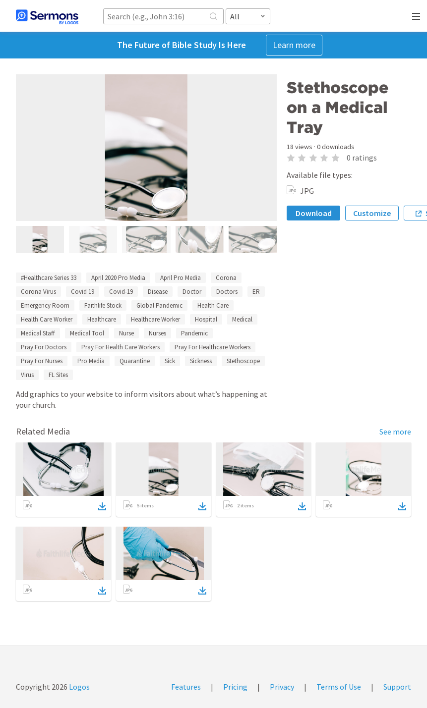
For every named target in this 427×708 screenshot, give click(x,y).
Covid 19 (82, 291)
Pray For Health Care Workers (120, 347)
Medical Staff (38, 333)
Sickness (201, 361)
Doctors (227, 291)
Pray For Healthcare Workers (212, 347)
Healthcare (101, 319)
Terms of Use (338, 687)
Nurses (157, 333)
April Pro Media (180, 277)
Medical (242, 319)
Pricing (235, 687)
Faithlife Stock (103, 305)
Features (186, 687)
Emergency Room (45, 305)
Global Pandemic (159, 305)
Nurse (126, 333)
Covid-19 (121, 291)
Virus (27, 375)
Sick (170, 361)
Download (314, 213)
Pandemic (194, 333)
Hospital (206, 319)
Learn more (294, 45)
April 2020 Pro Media (118, 277)
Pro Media (91, 361)
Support (397, 687)
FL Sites (58, 375)
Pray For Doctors (43, 347)
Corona (226, 277)
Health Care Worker (46, 319)
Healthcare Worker (155, 319)
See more (395, 431)
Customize (372, 213)
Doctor (192, 291)
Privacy (282, 687)
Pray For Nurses (41, 361)
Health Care (213, 305)
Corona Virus (38, 291)
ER (256, 291)
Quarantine (135, 361)
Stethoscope (243, 361)
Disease (158, 291)
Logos (78, 687)
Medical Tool (87, 333)
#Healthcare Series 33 (48, 277)
